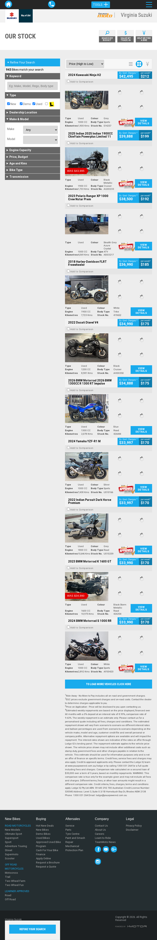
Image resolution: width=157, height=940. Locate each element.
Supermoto (11, 854)
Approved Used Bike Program (48, 844)
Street (8, 850)
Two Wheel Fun (14, 885)
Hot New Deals (45, 825)
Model (11, 139)
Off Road (10, 899)
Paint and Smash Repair (75, 840)
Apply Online (43, 858)
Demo (25, 104)
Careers (99, 834)
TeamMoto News (105, 842)
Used (37, 104)
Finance (40, 854)
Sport (8, 842)
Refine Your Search (21, 62)
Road (8, 895)
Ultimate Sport (13, 834)
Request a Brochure (48, 862)
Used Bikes (43, 838)
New (11, 104)
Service (69, 825)
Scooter (10, 858)
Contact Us (101, 825)
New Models (12, 829)
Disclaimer (132, 829)
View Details (143, 122)
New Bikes (42, 829)
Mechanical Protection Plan (74, 848)
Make (10, 129)
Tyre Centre (72, 834)
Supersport (11, 838)
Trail (7, 877)
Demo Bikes (43, 834)
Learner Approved (17, 891)
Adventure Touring (16, 846)
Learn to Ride (103, 838)
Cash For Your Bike (47, 850)
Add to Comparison (81, 81)
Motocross (11, 872)
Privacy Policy (134, 825)
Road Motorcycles (18, 825)
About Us (100, 829)
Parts (68, 829)
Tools (100, 4)
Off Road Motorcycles (14, 866)
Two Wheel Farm (15, 881)
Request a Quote (46, 866)
